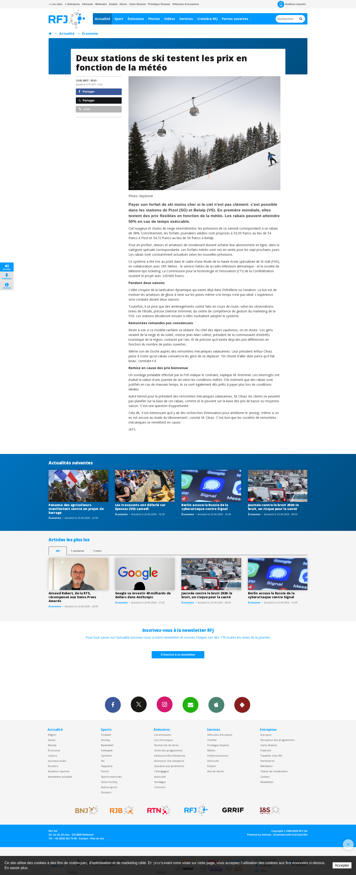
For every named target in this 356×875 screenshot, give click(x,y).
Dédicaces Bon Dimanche (169, 755)
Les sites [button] (55, 4)
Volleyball (106, 750)
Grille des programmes (168, 750)
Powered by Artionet (259, 834)
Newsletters (190, 704)
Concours (160, 787)
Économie (90, 33)
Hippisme (107, 766)
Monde (52, 745)
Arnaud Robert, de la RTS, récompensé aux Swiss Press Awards (72, 597)
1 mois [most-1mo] (97, 550)
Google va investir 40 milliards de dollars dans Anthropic (143, 595)
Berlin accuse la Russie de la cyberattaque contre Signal (204, 507)
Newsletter (267, 781)
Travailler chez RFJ (271, 755)
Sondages (160, 781)
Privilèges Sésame (159, 4)
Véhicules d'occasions (185, 4)
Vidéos (169, 19)
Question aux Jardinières (169, 766)
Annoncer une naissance (169, 760)
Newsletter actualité (60, 776)
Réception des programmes (277, 739)
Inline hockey (109, 781)
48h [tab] (58, 550)
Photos (154, 19)
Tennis (105, 771)
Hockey (105, 739)
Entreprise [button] (72, 4)
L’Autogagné (161, 771)
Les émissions (162, 734)
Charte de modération (274, 771)
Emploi (113, 4)
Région (52, 734)
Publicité (265, 750)
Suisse (51, 739)
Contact (265, 776)
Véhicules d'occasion (219, 734)
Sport (118, 19)
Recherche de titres (166, 745)
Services (186, 19)
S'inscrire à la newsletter (178, 654)
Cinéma (212, 739)
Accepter (342, 865)
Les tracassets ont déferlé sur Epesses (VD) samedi (140, 507)
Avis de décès (215, 771)
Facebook (113, 704)
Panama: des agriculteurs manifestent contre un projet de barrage (76, 509)
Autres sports (109, 787)
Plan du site (97, 838)
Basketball (107, 745)
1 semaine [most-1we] (77, 550)
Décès (123, 4)
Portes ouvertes (235, 19)
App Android (242, 704)
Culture (52, 755)
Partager (87, 91)
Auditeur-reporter (291, 4)
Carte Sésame (137, 4)
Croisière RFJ (207, 19)
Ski (102, 760)
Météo (211, 750)
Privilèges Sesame (218, 745)
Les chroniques (163, 739)
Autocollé (160, 776)
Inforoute (87, 4)
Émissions (136, 19)
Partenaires (267, 760)
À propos (265, 734)
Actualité (102, 19)
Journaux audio (57, 760)
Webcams (101, 4)
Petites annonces (217, 755)
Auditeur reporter (59, 771)
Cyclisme (106, 755)
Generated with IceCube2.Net (290, 834)
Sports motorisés (111, 776)
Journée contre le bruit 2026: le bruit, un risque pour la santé (273, 507)
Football (106, 734)
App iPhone (216, 704)
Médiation (266, 766)
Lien (84, 109)
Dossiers (53, 766)
